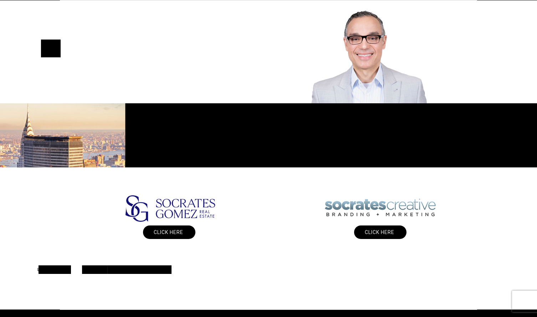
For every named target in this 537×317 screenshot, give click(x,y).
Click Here (169, 232)
